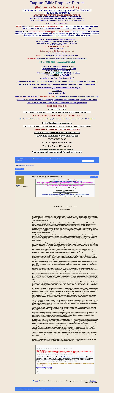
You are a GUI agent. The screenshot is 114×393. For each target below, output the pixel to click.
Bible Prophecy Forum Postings (39, 158)
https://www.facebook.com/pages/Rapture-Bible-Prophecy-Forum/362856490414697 (65, 194)
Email (36, 381)
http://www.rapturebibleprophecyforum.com (65, 192)
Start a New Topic (19, 168)
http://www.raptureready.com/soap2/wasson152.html (67, 181)
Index (26, 158)
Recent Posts (18, 160)
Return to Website (19, 158)
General (30, 158)
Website (93, 381)
